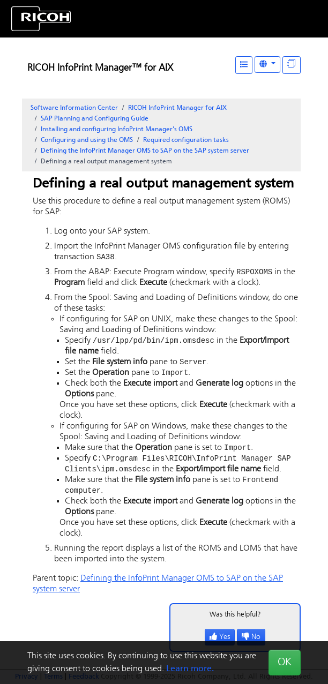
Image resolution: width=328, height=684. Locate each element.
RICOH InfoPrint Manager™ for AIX (100, 68)
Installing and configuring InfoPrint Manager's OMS (116, 129)
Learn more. (190, 669)
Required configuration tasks (186, 140)
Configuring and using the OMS (87, 140)
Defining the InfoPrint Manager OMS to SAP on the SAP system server (145, 151)
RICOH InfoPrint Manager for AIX (177, 108)
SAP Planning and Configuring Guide (94, 119)
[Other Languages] (267, 64)
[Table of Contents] (243, 65)
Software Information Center (74, 108)
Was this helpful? (235, 620)
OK (285, 662)
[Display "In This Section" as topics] (291, 65)
